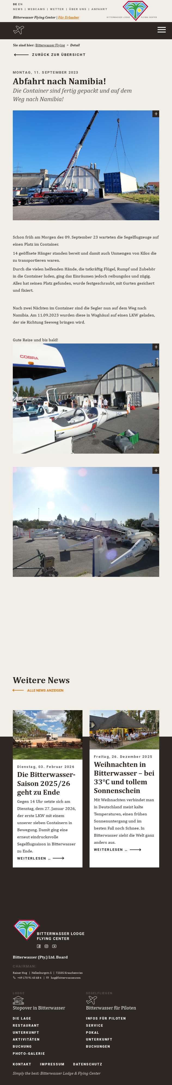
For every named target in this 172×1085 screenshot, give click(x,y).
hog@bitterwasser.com (67, 972)
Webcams (37, 9)
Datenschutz (89, 1059)
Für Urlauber (69, 17)
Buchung (23, 1041)
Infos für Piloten (106, 1013)
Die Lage (23, 1013)
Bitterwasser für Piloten (111, 1002)
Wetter (58, 9)
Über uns (79, 9)
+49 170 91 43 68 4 (31, 972)
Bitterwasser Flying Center (35, 17)
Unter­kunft (27, 1027)
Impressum (53, 1059)
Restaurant (27, 1020)
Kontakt (23, 1059)
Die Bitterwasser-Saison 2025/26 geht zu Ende (48, 776)
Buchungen (98, 1041)
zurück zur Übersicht (60, 55)
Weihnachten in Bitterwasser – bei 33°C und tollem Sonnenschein (120, 775)
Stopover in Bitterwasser (40, 1002)
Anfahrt (101, 9)
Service (94, 1020)
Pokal (92, 1027)
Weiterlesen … (36, 851)
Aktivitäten (27, 1034)
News (19, 9)
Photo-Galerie (30, 1048)
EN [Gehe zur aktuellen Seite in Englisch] (21, 4)
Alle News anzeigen (47, 684)
